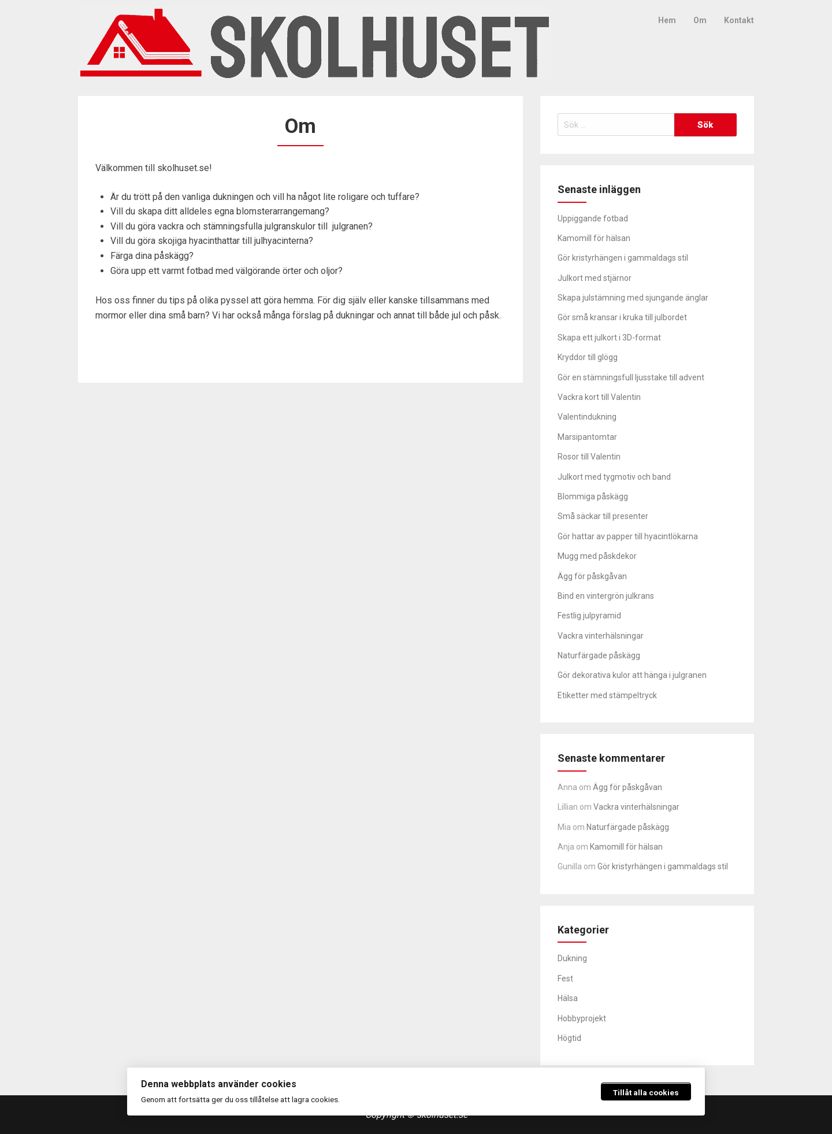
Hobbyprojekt (582, 1018)
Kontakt (739, 20)
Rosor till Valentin (589, 456)
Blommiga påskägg (593, 496)
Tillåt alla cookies (646, 1092)
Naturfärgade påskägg (599, 655)
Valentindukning (587, 416)
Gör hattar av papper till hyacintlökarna (628, 536)
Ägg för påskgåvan (592, 576)
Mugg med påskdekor (597, 556)
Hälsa (568, 998)
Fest (565, 978)
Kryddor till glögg (588, 357)
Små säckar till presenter (603, 516)
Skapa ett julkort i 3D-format (609, 337)
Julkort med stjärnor (595, 278)
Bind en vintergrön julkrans (606, 596)
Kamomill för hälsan (594, 238)
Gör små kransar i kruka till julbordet (622, 317)
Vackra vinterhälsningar (601, 635)
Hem (667, 20)
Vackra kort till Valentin (599, 397)
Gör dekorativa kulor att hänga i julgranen (632, 675)
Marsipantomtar (587, 437)
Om (700, 20)
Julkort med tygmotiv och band (614, 476)
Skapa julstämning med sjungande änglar (633, 297)
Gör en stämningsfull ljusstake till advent (631, 377)
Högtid (569, 1038)
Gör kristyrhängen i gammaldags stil (623, 257)
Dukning (572, 958)
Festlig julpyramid (589, 615)
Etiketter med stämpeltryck (607, 695)
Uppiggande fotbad (593, 218)
